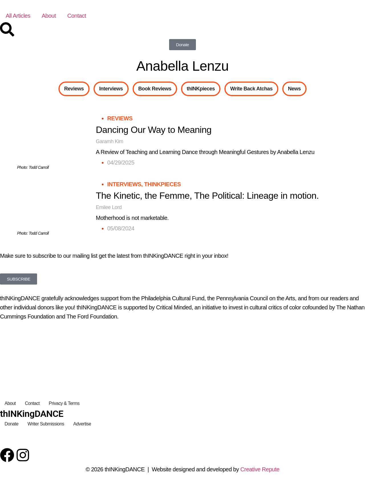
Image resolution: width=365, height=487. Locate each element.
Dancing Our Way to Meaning (154, 130)
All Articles (18, 16)
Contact (76, 16)
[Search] (7, 29)
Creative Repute (259, 469)
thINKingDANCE (31, 413)
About (49, 16)
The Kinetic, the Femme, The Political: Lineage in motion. (207, 195)
